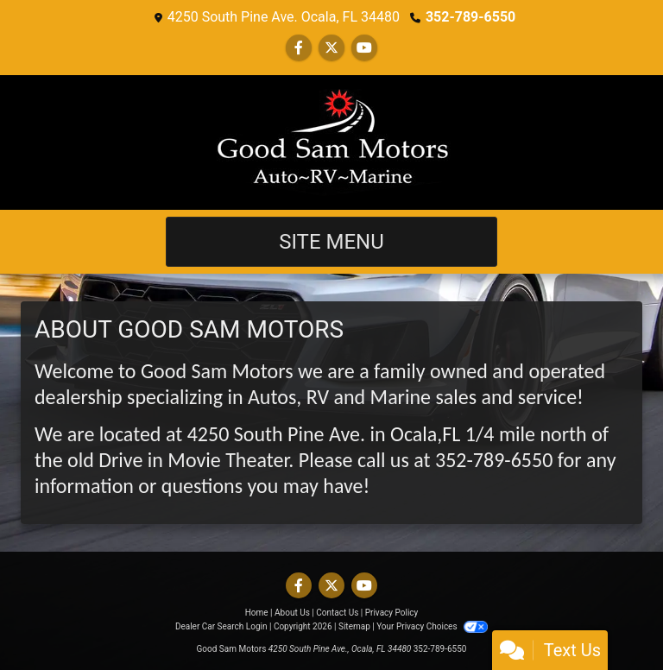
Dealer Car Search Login (221, 626)
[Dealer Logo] (331, 142)
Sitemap (354, 626)
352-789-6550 (470, 17)
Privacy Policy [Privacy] (392, 612)
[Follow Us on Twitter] (331, 48)
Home (256, 612)
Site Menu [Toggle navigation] (331, 242)
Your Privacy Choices (432, 626)
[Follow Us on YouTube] (364, 48)
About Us (292, 612)
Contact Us (337, 612)
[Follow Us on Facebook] (299, 48)
